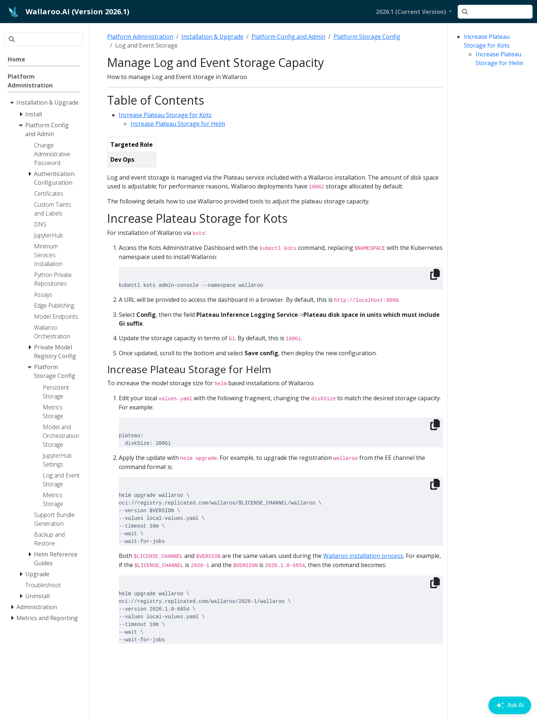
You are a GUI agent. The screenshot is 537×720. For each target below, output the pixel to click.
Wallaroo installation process (363, 556)
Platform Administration (140, 37)
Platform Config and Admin (288, 37)
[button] (414, 11)
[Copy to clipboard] (435, 274)
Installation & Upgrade (212, 37)
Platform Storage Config (366, 37)
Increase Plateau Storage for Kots (165, 115)
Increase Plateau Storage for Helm (178, 124)
